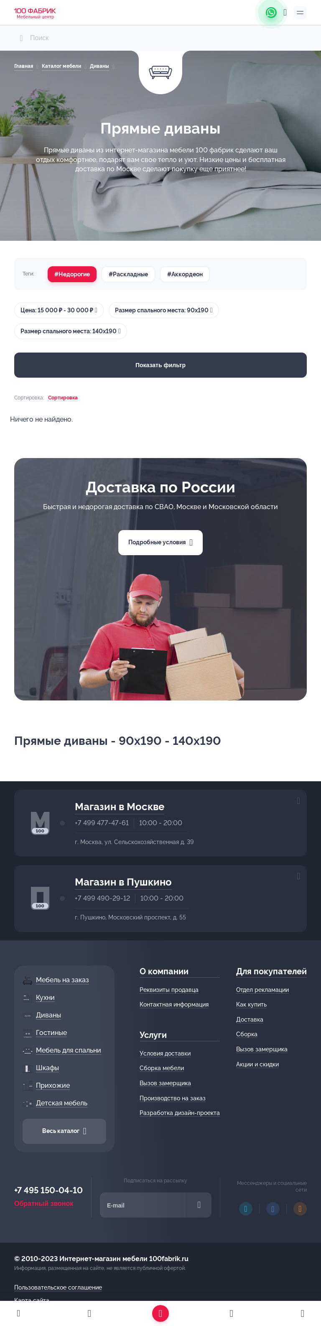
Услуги (153, 1035)
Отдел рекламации (262, 989)
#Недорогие (72, 274)
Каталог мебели (61, 66)
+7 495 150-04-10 (48, 1190)
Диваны (99, 66)
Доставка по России (160, 487)
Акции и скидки (257, 1064)
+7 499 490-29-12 (102, 898)
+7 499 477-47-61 (102, 823)
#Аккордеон (185, 274)
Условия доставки (165, 1053)
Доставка (249, 1019)
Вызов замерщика (165, 1083)
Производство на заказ (173, 1098)
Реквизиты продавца (169, 989)
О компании (164, 971)
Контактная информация (174, 1004)
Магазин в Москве (119, 807)
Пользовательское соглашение (58, 1287)
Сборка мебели (162, 1068)
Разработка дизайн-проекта (180, 1113)
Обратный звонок (43, 1203)
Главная (23, 66)
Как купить (251, 1004)
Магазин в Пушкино (123, 882)
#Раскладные (128, 274)
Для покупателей (271, 971)
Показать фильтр (160, 365)
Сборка (246, 1034)
